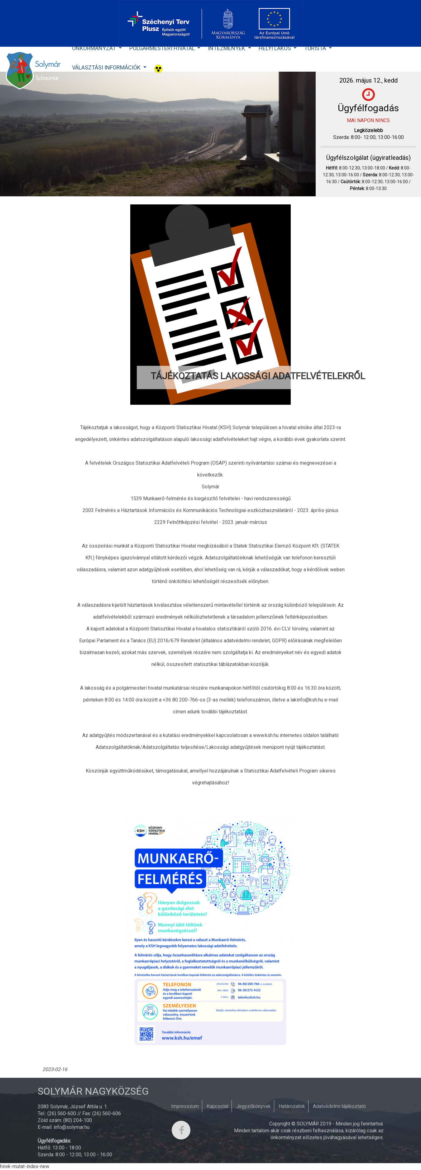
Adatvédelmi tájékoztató (339, 1106)
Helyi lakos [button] (275, 48)
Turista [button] (315, 48)
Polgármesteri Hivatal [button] (162, 48)
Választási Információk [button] (107, 67)
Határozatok (292, 1106)
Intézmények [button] (227, 48)
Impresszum (185, 1106)
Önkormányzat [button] (94, 48)
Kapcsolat (217, 1106)
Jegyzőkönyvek (253, 1106)
